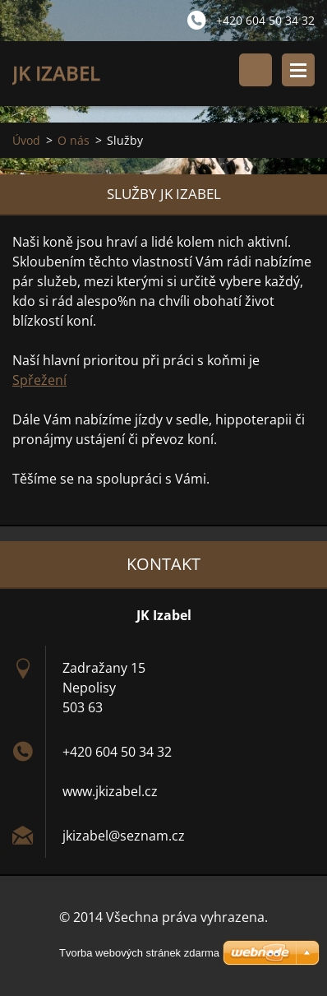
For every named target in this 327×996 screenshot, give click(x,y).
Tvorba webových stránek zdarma (139, 953)
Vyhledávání (255, 69)
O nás (74, 140)
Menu (298, 69)
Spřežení (39, 380)
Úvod (26, 140)
